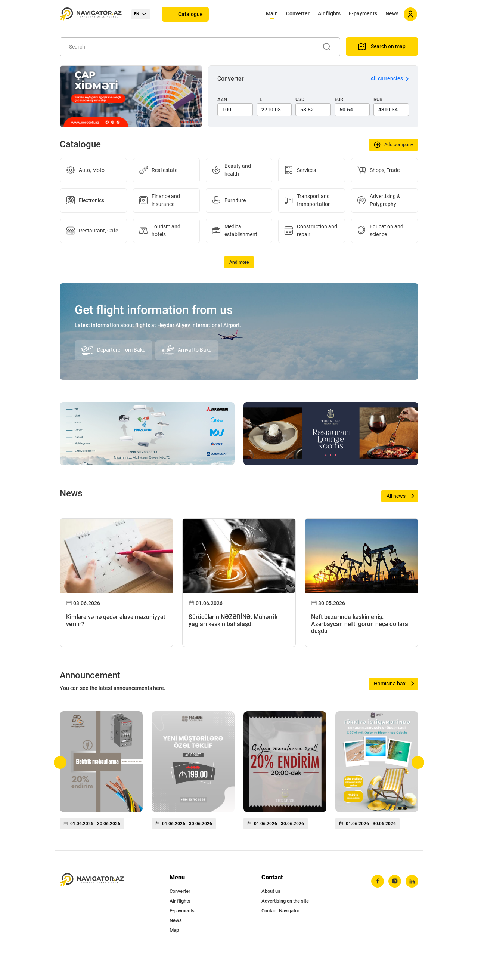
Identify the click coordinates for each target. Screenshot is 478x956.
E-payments (363, 13)
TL (259, 99)
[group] (101, 773)
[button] (60, 762)
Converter (298, 13)
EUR (339, 99)
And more (239, 262)
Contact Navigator (280, 910)
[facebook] (377, 881)
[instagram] (394, 881)
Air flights (329, 13)
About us (270, 891)
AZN (222, 99)
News (391, 13)
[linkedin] (412, 881)
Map (174, 930)
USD (300, 99)
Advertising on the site (285, 901)
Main (272, 13)
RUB (377, 99)
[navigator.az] (92, 880)
